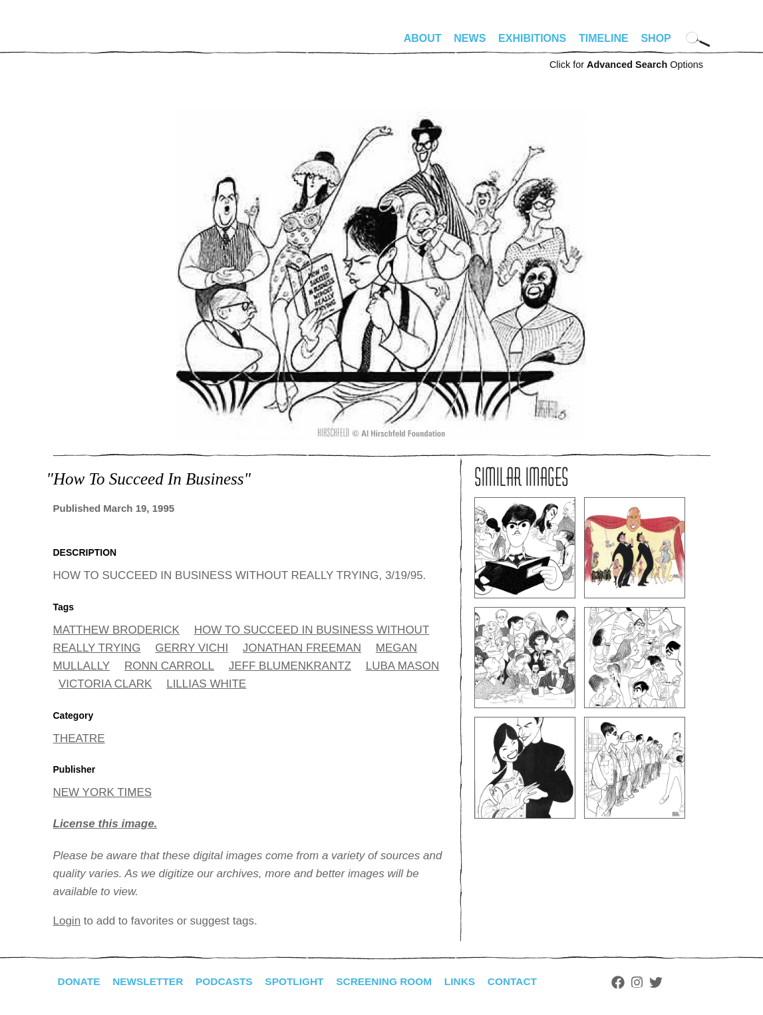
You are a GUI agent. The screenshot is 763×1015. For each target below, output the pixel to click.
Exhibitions (532, 38)
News (470, 38)
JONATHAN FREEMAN (302, 648)
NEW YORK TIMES (102, 792)
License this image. (105, 823)
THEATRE (79, 738)
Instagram (653, 982)
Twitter (671, 982)
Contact (526, 981)
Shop (656, 38)
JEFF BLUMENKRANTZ (290, 666)
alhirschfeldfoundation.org (93, 44)
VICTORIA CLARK (105, 684)
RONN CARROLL (169, 666)
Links (473, 981)
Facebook (634, 982)
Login (67, 920)
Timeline (604, 38)
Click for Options (626, 64)
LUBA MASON (403, 666)
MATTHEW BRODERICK (116, 630)
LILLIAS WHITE (206, 684)
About (423, 38)
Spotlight (302, 981)
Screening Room (394, 981)
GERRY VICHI (191, 648)
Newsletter (151, 981)
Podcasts (229, 981)
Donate (80, 981)
